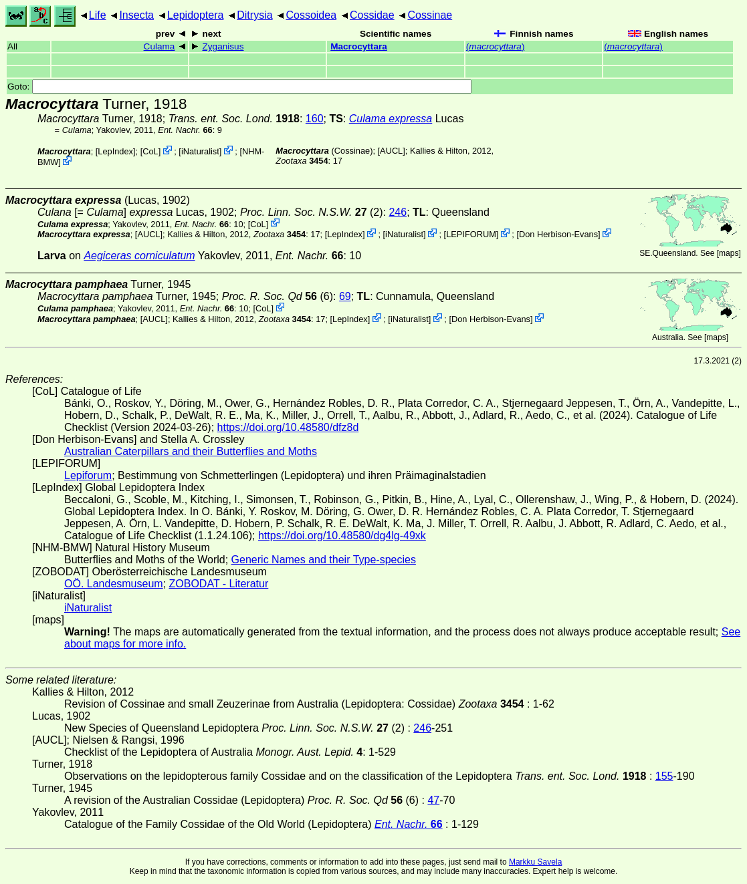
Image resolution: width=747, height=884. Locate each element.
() (495, 46)
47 (433, 800)
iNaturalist (200, 151)
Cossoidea (311, 15)
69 (345, 296)
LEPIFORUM (471, 234)
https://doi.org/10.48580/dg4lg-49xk (342, 535)
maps (728, 253)
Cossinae (429, 15)
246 (398, 212)
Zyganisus (223, 46)
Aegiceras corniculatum (139, 255)
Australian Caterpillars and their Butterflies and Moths (190, 451)
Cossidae (372, 15)
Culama (159, 46)
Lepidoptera (195, 15)
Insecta (136, 15)
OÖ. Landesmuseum (113, 583)
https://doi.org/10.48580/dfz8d (288, 427)
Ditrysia (254, 15)
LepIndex (115, 151)
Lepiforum (88, 475)
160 (315, 118)
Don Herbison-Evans (558, 234)
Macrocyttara (358, 46)
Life (97, 15)
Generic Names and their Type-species (323, 559)
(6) (277, 296)
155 (664, 776)
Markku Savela (535, 862)
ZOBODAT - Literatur (219, 583)
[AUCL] (391, 151)
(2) (311, 212)
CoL (150, 151)
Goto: (239, 87)
